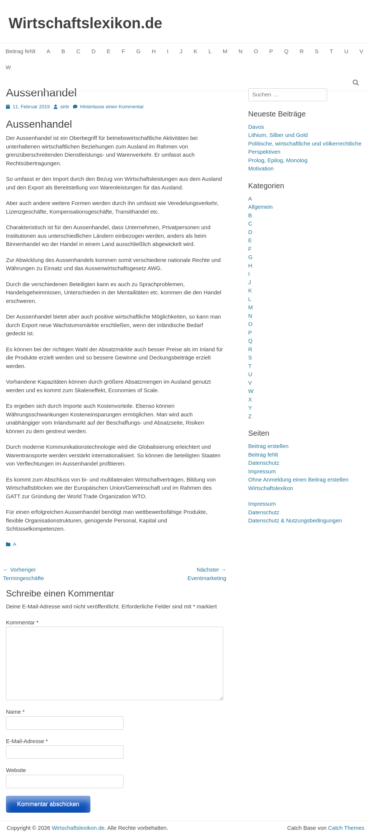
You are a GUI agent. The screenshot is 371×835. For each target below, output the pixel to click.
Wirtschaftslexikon (270, 488)
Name (15, 711)
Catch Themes (346, 828)
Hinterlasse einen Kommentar (112, 106)
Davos (256, 127)
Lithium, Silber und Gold (278, 135)
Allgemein (260, 207)
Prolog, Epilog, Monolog (277, 160)
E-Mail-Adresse (27, 741)
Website (16, 770)
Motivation (261, 168)
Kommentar (22, 622)
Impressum (262, 471)
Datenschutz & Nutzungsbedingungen (295, 520)
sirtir (65, 106)
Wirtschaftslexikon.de (85, 23)
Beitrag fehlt (20, 51)
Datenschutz (263, 463)
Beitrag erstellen (268, 446)
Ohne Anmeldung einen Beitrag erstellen (298, 479)
